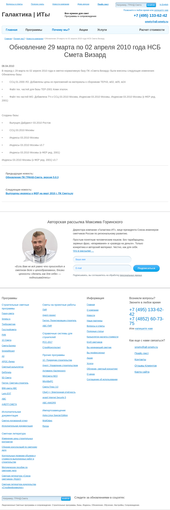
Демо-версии (83, 4)
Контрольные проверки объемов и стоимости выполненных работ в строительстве (19, 458)
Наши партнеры (95, 320)
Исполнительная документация (17, 426)
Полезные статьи (95, 331)
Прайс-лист (142, 353)
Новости (91, 315)
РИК (4, 335)
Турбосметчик (8, 324)
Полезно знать (37, 4)
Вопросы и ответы (14, 4)
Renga (45, 426)
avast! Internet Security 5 (54, 397)
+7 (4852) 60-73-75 (146, 321)
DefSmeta (6, 372)
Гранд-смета (8, 313)
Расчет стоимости (152, 29)
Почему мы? (61, 29)
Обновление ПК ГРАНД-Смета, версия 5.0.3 (32, 177)
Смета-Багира (9, 345)
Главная (11, 29)
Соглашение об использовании (102, 379)
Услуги (102, 29)
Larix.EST (6, 393)
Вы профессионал (96, 352)
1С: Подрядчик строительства (57, 360)
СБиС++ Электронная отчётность (59, 392)
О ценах (91, 374)
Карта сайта (142, 371)
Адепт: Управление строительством (60, 365)
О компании (92, 310)
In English (164, 4)
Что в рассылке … (83, 250)
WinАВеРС (47, 381)
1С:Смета (6, 340)
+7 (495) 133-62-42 (146, 312)
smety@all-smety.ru (156, 21)
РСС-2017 (47, 342)
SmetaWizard (8, 351)
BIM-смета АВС (9, 388)
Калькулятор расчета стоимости (102, 337)
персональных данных (131, 275)
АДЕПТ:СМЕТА (9, 404)
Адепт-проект (49, 315)
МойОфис (47, 420)
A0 (3, 356)
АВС (4, 399)
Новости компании (60, 4)
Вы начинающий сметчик (99, 347)
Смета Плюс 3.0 (50, 387)
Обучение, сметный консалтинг (102, 369)
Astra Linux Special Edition (55, 415)
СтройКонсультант (51, 347)
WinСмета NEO (50, 376)
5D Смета (6, 377)
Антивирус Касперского (54, 371)
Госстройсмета (9, 329)
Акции (83, 29)
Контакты (140, 359)
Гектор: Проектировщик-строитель (59, 320)
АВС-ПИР (47, 326)
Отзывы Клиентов (146, 365)
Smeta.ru (6, 319)
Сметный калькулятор (13, 367)
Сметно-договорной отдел (14, 420)
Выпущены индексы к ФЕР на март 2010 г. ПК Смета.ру (39, 193)
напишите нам (161, 10)
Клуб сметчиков (94, 342)
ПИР (44, 310)
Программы (34, 29)
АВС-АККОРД (49, 403)
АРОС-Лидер (8, 361)
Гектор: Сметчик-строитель (15, 383)
